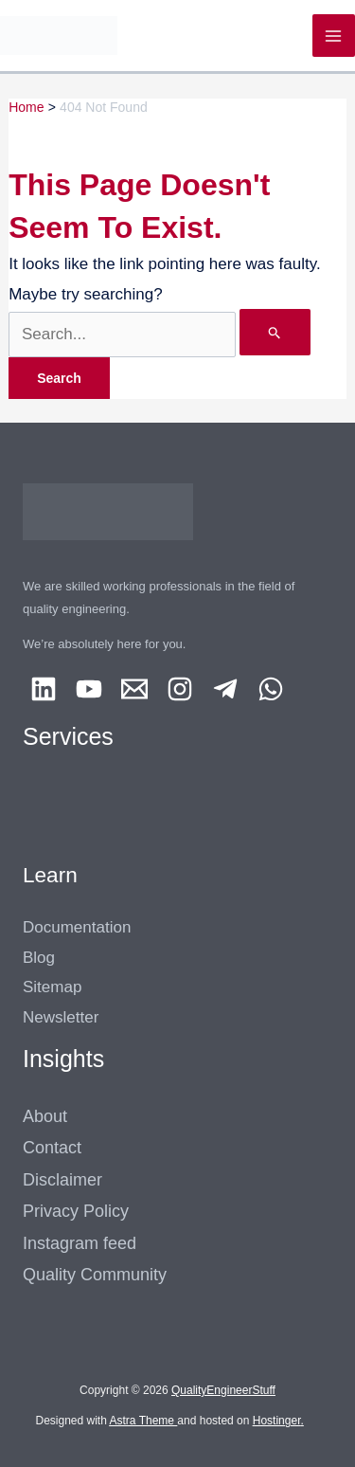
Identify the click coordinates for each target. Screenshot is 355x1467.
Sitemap (52, 987)
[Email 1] (134, 689)
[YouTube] (89, 689)
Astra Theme (142, 1420)
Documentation (77, 927)
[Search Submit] (275, 332)
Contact (52, 1147)
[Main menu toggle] (334, 36)
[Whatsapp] (271, 689)
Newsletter (60, 1017)
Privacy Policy (76, 1211)
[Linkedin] (43, 689)
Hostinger (277, 1420)
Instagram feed (79, 1243)
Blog (39, 958)
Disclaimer (62, 1179)
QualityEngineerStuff (223, 1390)
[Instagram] (180, 689)
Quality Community (95, 1274)
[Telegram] (225, 689)
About (45, 1116)
